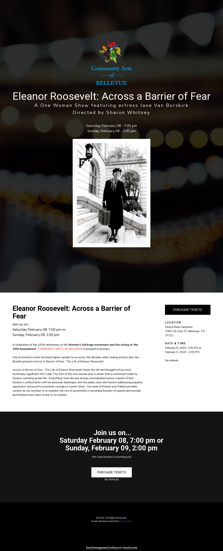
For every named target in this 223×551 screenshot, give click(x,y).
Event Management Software (103, 547)
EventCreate (125, 521)
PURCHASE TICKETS (187, 310)
